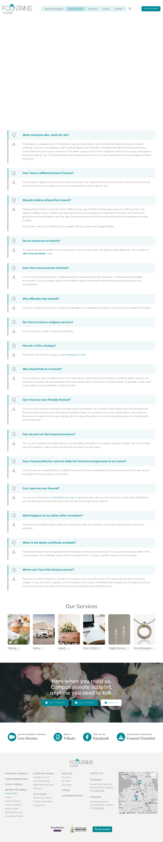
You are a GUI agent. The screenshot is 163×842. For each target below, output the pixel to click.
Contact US (96, 773)
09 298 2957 (98, 791)
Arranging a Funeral (76, 354)
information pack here (63, 497)
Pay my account (102, 829)
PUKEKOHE (95, 797)
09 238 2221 (98, 808)
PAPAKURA (95, 779)
